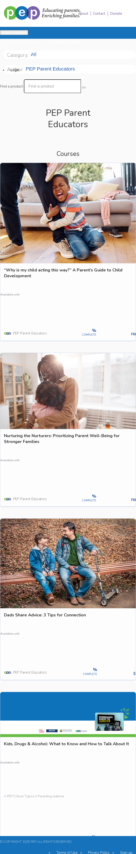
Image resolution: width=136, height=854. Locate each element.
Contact (99, 13)
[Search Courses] (84, 87)
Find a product (11, 86)
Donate (116, 13)
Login (15, 70)
